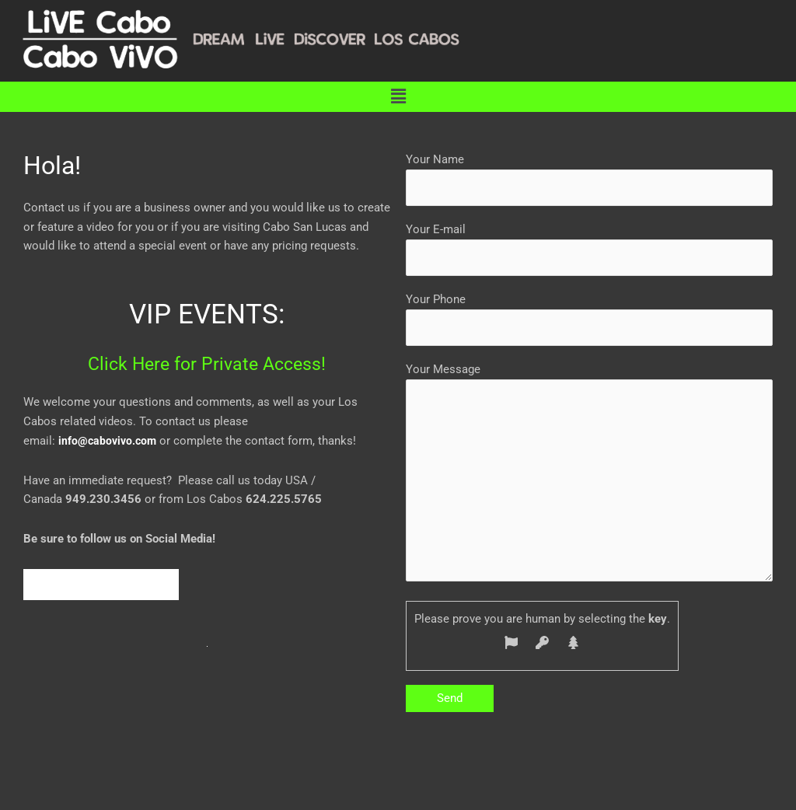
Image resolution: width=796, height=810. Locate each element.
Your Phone (589, 323)
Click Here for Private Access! (207, 363)
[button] (398, 96)
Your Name (589, 180)
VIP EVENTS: (206, 313)
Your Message (589, 484)
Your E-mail (589, 251)
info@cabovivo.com (109, 441)
